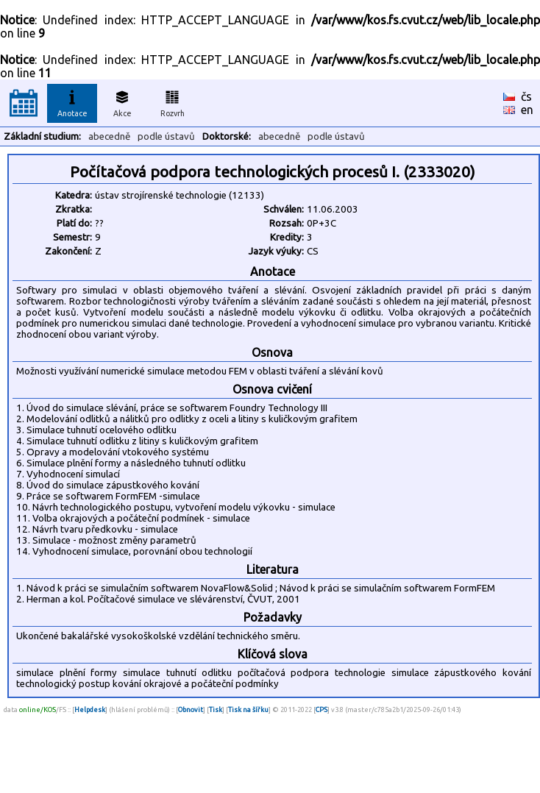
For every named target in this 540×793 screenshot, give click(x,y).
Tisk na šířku (248, 709)
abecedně (109, 136)
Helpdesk (89, 709)
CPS (321, 709)
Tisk (215, 709)
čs (526, 96)
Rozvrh (172, 101)
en (527, 109)
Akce (122, 101)
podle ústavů (166, 136)
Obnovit (190, 709)
